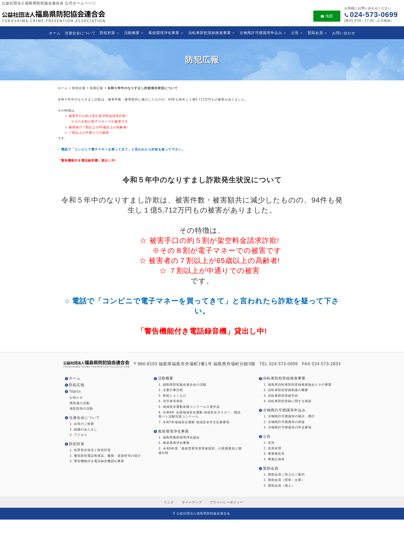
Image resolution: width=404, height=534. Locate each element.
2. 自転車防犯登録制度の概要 (286, 390)
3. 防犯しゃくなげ (172, 395)
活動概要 (131, 33)
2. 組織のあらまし (83, 429)
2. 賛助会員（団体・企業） (284, 480)
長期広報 (96, 88)
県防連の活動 (80, 403)
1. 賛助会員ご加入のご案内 (284, 474)
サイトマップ (192, 502)
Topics (75, 391)
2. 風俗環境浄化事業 (173, 443)
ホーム (55, 33)
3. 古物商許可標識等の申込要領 (287, 427)
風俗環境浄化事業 (163, 33)
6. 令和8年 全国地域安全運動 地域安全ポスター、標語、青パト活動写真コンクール (201, 415)
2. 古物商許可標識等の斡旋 (284, 422)
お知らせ (76, 397)
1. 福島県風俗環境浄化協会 (178, 437)
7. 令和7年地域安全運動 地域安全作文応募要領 (193, 422)
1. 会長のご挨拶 (82, 424)
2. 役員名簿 (272, 448)
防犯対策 (107, 33)
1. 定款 (269, 442)
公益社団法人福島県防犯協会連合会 (203, 513)
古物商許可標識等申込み (261, 33)
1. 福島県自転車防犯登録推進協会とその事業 (297, 384)
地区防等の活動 (81, 408)
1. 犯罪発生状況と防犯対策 (90, 450)
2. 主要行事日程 (170, 390)
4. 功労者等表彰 (170, 401)
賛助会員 (315, 33)
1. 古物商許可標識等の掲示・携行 (289, 416)
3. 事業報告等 (274, 453)
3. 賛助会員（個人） (279, 485)
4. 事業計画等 (274, 459)
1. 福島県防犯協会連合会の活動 (182, 384)
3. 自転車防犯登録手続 (281, 395)
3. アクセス (78, 435)
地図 (327, 16)
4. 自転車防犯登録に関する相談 (287, 401)
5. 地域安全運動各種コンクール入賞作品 (189, 407)
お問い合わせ (343, 33)
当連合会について (80, 33)
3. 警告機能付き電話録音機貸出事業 (97, 461)
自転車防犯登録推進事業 (209, 33)
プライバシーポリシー (226, 502)
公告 (295, 33)
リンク (169, 502)
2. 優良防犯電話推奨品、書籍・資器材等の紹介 (105, 455)
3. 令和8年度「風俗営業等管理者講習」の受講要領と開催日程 (200, 451)
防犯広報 (79, 88)
